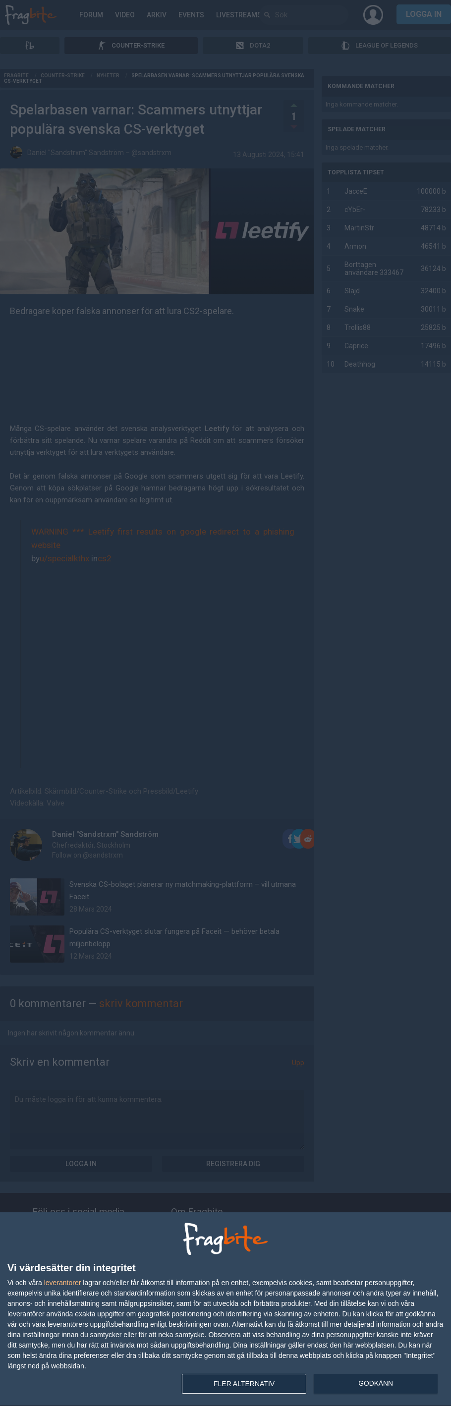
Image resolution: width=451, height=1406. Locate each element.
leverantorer (62, 1282)
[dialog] (225, 1309)
